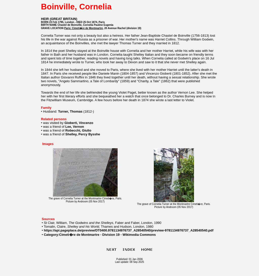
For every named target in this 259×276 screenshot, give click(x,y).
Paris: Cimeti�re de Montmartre (83, 28)
